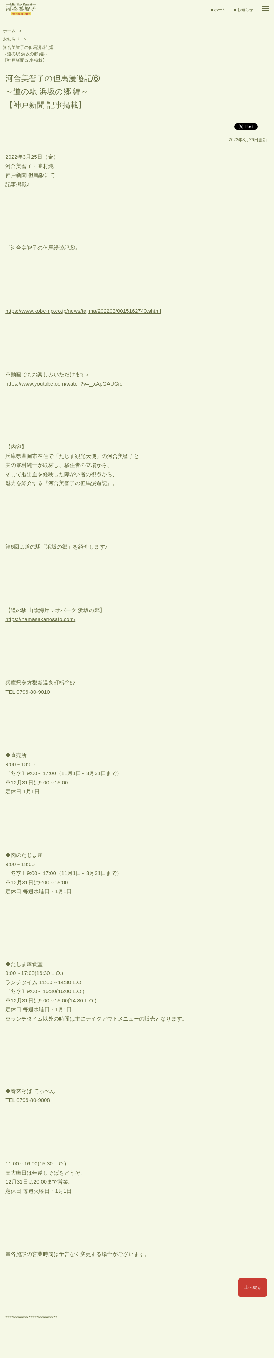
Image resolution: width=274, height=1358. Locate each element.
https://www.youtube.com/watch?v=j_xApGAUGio (63, 384)
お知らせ (245, 9)
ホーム (220, 9)
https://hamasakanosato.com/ (40, 619)
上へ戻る (252, 1287)
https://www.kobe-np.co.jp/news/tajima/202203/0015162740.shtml (83, 311)
